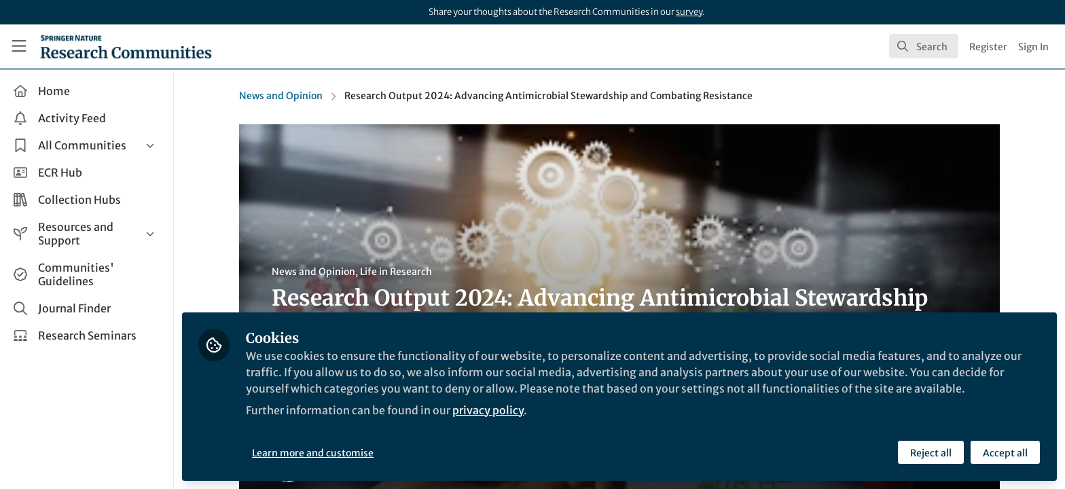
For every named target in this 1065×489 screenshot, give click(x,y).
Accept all (1005, 453)
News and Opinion (281, 96)
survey (689, 12)
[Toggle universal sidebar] (19, 46)
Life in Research (396, 272)
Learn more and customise (313, 453)
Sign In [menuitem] (1033, 47)
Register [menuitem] (988, 47)
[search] (923, 46)
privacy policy (488, 410)
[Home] (126, 46)
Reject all (931, 453)
